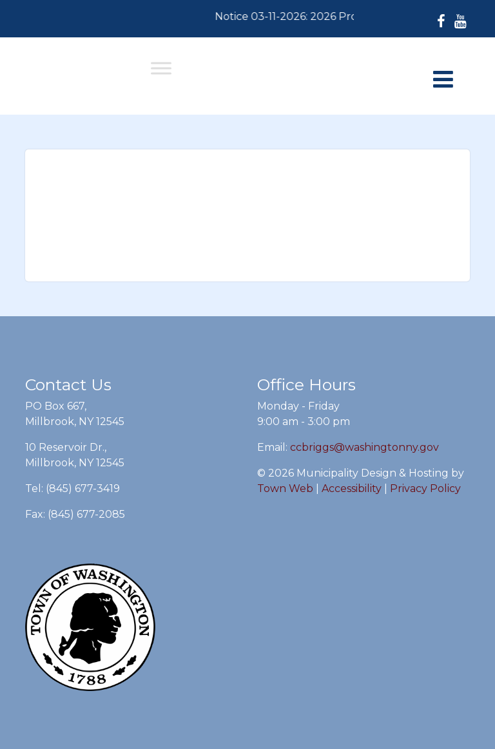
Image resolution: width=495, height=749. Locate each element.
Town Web (285, 488)
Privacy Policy (425, 488)
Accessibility (352, 488)
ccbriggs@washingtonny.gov (364, 447)
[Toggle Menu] (161, 68)
